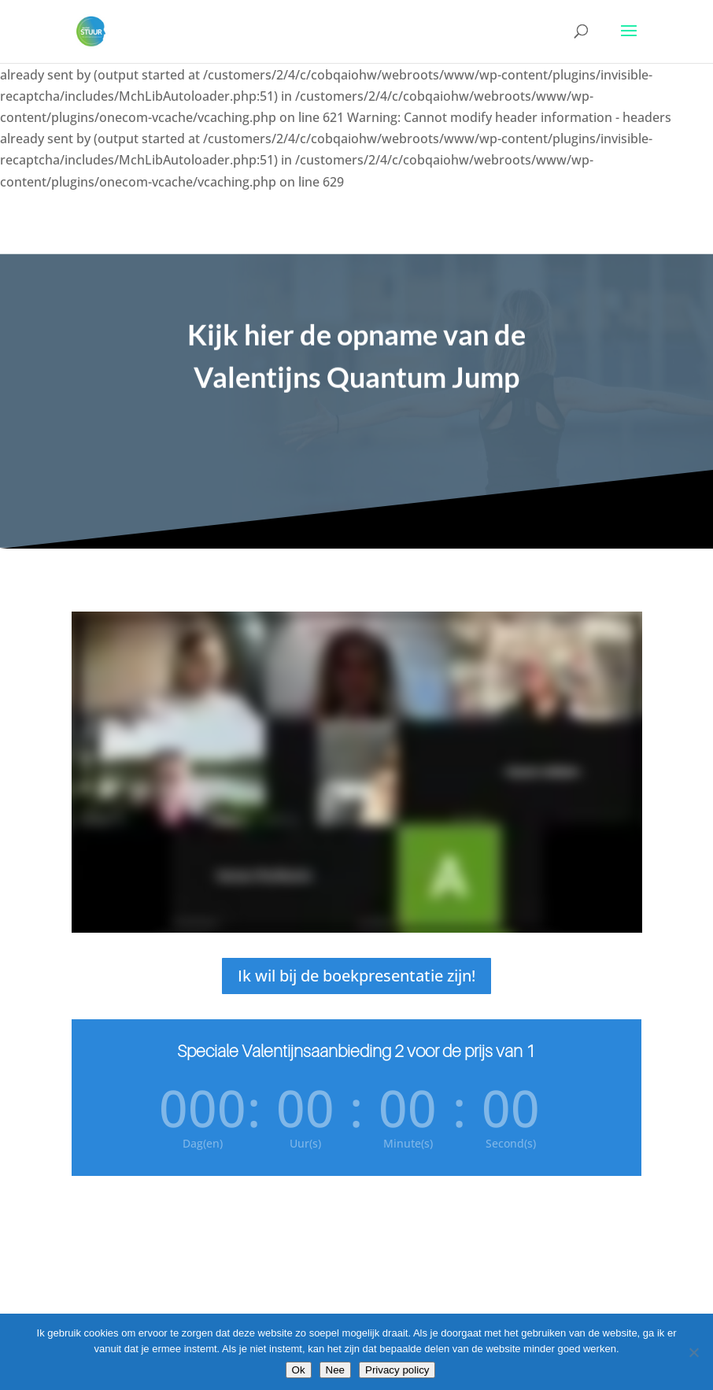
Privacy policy (397, 1370)
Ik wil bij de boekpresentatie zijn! (356, 975)
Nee (335, 1370)
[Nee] (693, 1352)
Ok (298, 1370)
